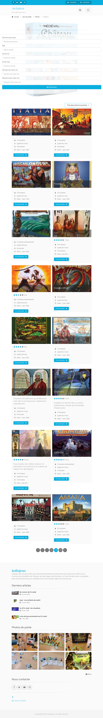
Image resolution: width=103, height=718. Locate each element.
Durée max (6, 62)
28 (51, 550)
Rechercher (52, 87)
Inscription (71, 2)
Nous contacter (19, 701)
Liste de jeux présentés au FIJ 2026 (33, 616)
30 (60, 550)
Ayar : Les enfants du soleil (30, 600)
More (88, 674)
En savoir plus (21, 155)
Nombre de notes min (10, 70)
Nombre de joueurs (9, 38)
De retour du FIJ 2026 (28, 592)
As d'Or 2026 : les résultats (30, 608)
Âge (3, 46)
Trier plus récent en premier (77, 105)
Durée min (5, 54)
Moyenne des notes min (10, 78)
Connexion (85, 2)
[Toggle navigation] (88, 10)
